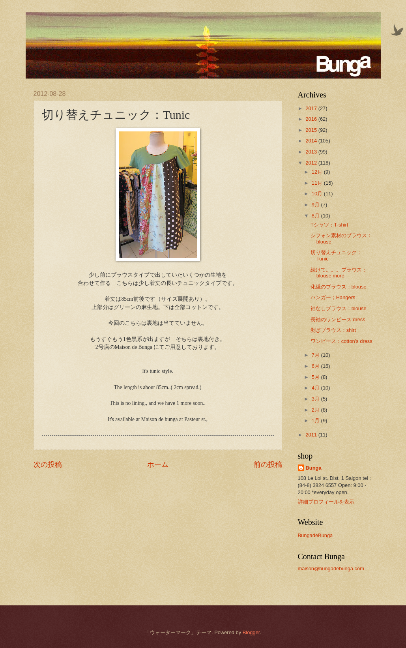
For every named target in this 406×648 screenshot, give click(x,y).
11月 (318, 183)
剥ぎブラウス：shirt (333, 330)
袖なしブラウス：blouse (339, 308)
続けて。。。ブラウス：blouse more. (339, 273)
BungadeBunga (315, 535)
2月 (316, 410)
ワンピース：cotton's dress (341, 341)
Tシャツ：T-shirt (329, 225)
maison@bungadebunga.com (331, 568)
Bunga (314, 468)
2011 (311, 435)
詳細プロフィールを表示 (326, 502)
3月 (316, 399)
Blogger (251, 632)
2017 (311, 108)
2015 (311, 130)
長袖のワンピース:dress (338, 319)
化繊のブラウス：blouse (339, 287)
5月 (316, 377)
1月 (316, 420)
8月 (316, 216)
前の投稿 (268, 464)
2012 (311, 163)
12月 (318, 172)
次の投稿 (48, 464)
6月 (316, 366)
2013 (311, 152)
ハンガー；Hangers (333, 297)
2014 (311, 141)
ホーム (157, 464)
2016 (311, 119)
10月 (318, 194)
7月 (316, 355)
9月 (316, 205)
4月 (316, 388)
